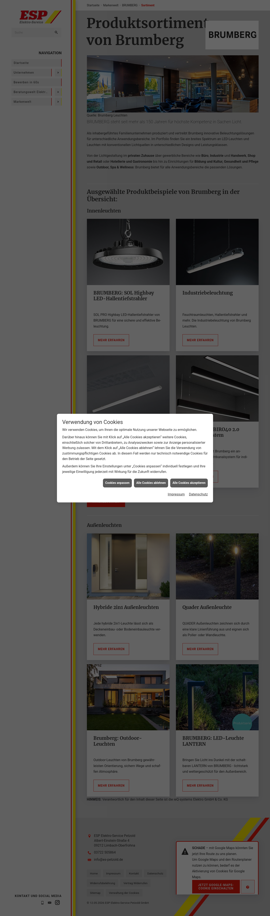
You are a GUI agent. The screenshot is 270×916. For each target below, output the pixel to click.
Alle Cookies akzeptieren (189, 445)
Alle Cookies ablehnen (151, 445)
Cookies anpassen (117, 445)
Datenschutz (198, 457)
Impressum (176, 457)
